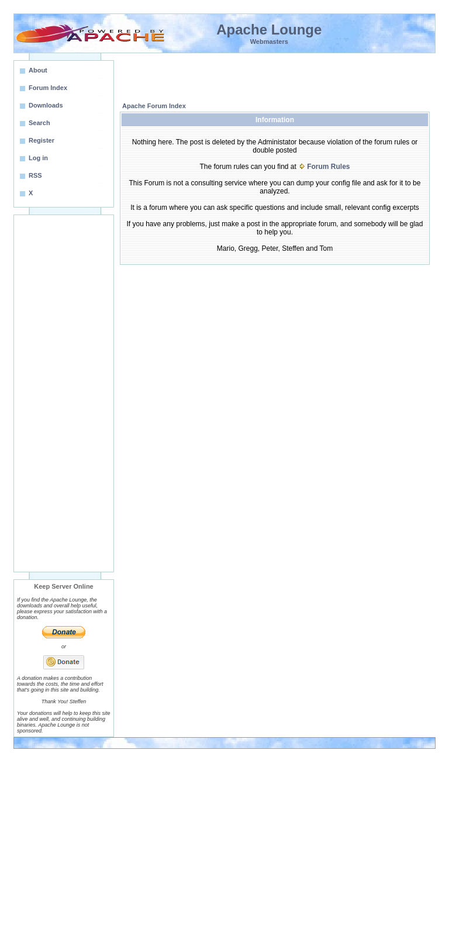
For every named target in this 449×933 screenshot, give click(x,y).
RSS (35, 175)
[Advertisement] (63, 393)
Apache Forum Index (154, 105)
